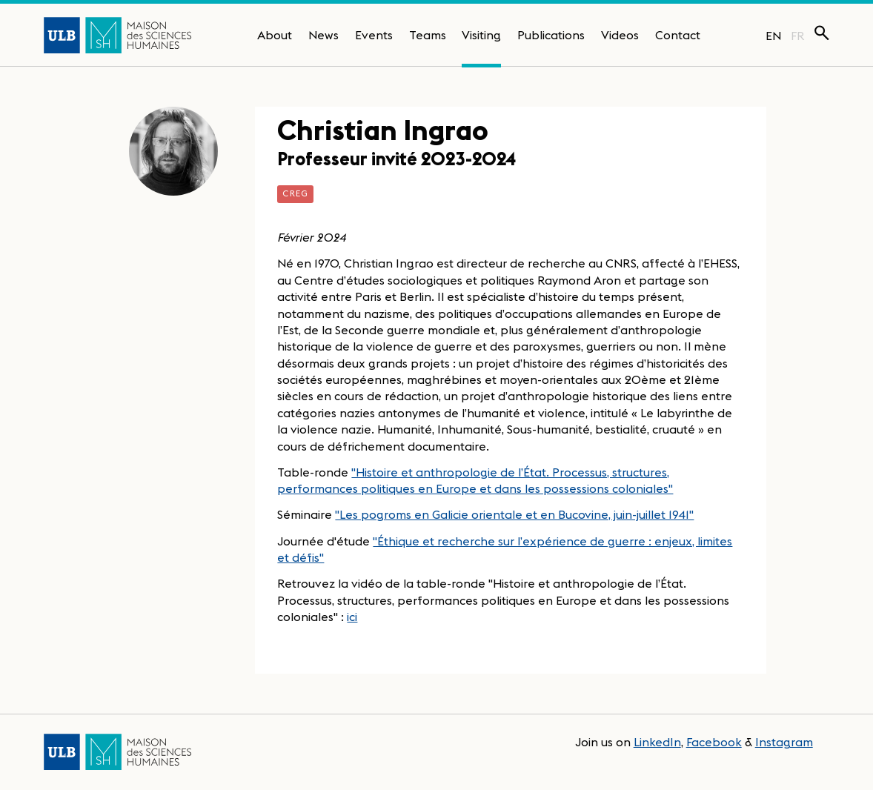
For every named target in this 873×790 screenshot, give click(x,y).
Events (374, 34)
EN (773, 35)
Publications (551, 34)
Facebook (714, 741)
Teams (427, 34)
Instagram (784, 741)
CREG (295, 193)
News (323, 34)
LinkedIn (657, 741)
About (274, 34)
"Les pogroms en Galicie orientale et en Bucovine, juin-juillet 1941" (514, 514)
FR (798, 35)
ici (352, 616)
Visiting (481, 34)
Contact (677, 34)
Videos (620, 34)
